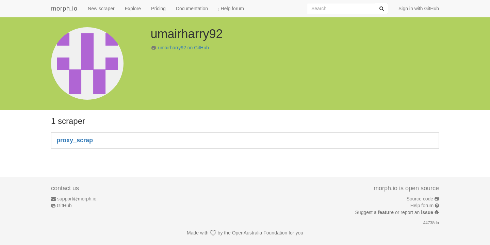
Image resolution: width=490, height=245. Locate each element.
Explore (133, 8)
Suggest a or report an (395, 212)
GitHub (64, 205)
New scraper (101, 8)
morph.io (64, 8)
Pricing (158, 8)
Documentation (192, 8)
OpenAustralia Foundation (260, 232)
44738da (431, 222)
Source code (420, 198)
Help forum (231, 8)
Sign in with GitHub (418, 8)
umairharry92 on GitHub (183, 47)
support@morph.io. (77, 198)
